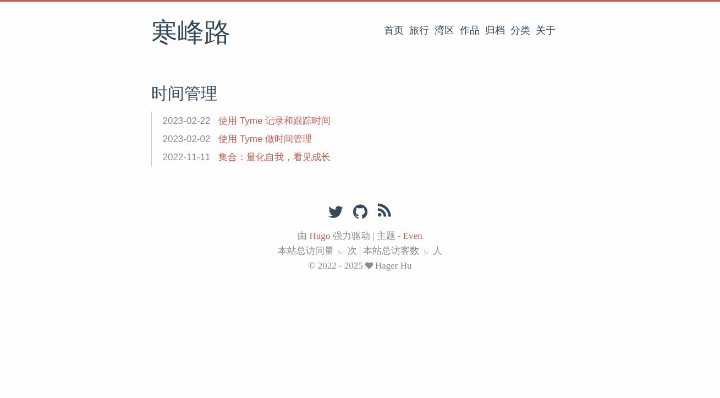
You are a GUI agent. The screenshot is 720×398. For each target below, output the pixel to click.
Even (412, 236)
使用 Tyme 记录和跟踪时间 (274, 121)
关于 (546, 30)
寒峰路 (190, 33)
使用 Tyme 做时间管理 (265, 139)
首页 (394, 30)
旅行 (419, 30)
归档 (495, 30)
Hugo (320, 236)
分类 (520, 30)
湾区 (444, 30)
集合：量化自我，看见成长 (274, 157)
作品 (470, 30)
